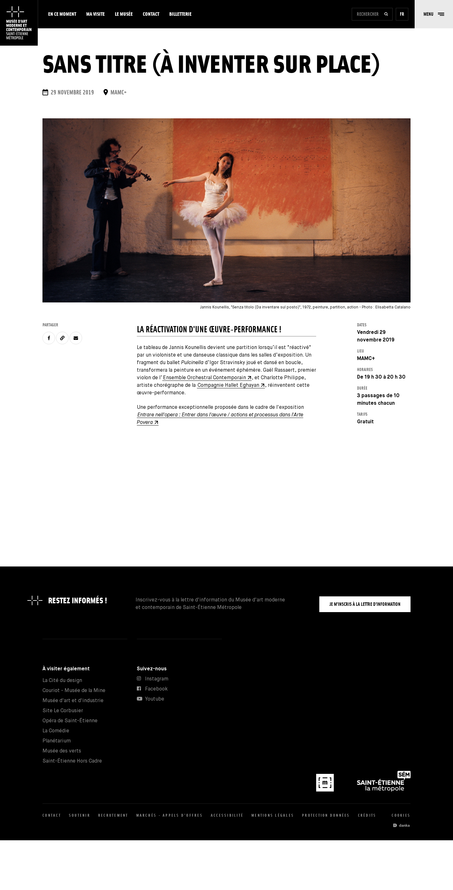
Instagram (156, 679)
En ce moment (62, 14)
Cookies (401, 815)
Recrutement (113, 815)
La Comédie (55, 731)
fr (402, 14)
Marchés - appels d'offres (169, 815)
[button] (434, 14)
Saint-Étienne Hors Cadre (72, 761)
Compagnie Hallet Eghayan (228, 385)
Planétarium (56, 741)
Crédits (367, 815)
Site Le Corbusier (62, 711)
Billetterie (180, 14)
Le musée (124, 14)
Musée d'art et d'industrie (72, 701)
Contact (151, 14)
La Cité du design (62, 681)
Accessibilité (227, 815)
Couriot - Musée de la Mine (73, 691)
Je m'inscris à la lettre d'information (365, 604)
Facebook (156, 689)
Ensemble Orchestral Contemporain (204, 378)
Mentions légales (272, 815)
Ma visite (95, 14)
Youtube (154, 699)
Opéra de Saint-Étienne (70, 721)
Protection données (326, 815)
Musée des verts (61, 751)
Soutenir (79, 815)
